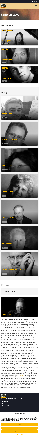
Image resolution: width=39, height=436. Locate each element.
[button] (37, 413)
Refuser (19, 428)
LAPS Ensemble (20, 375)
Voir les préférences (19, 431)
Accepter (19, 424)
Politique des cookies (19, 434)
